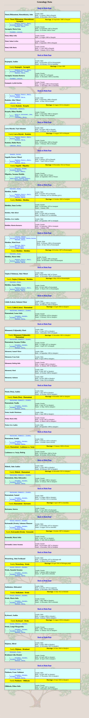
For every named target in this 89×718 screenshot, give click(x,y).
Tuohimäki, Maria (21, 121)
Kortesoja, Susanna (22, 188)
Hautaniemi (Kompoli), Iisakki (20, 324)
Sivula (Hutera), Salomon (19, 540)
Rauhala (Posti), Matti (23, 24)
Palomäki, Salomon (21, 330)
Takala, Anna (19, 259)
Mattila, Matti (20, 255)
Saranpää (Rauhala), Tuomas (19, 25)
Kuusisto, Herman (21, 175)
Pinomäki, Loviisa (16, 33)
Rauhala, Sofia (20, 333)
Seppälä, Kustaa (15, 160)
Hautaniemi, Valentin (17, 112)
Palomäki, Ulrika (16, 331)
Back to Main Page (44, 8)
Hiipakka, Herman (16, 177)
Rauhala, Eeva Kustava (18, 205)
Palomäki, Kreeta (16, 684)
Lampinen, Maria (15, 106)
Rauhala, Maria (20, 27)
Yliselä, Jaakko (20, 184)
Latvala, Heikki (20, 246)
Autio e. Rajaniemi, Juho (24, 118)
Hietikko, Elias (15, 197)
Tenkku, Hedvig (20, 179)
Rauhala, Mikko (15, 98)
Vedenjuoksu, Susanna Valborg (20, 186)
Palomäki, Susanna (16, 548)
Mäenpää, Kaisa (20, 250)
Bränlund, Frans (15, 676)
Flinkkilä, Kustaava (17, 257)
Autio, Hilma (14, 120)
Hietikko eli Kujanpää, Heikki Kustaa (23, 248)
